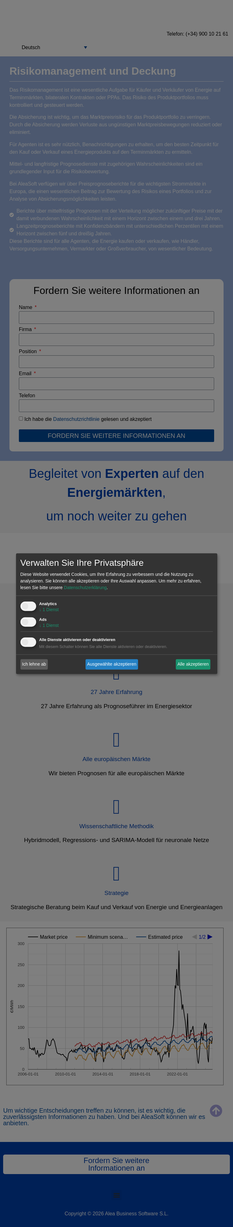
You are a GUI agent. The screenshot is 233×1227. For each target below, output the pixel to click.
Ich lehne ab (34, 664)
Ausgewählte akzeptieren (111, 664)
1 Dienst (49, 609)
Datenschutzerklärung (85, 587)
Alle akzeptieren (193, 664)
